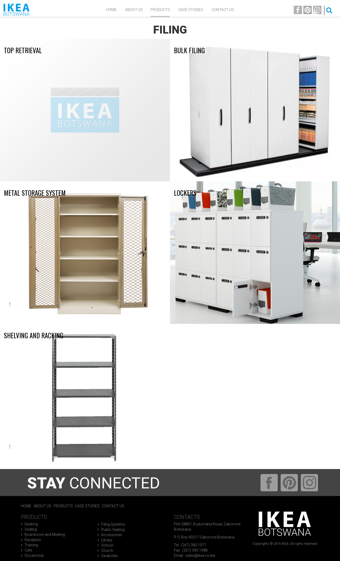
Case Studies (190, 10)
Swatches (109, 556)
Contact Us (223, 10)
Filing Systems (113, 524)
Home (111, 10)
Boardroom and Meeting (45, 534)
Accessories (111, 535)
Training (31, 545)
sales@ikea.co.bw (200, 555)
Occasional (34, 555)
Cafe (28, 550)
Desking (31, 524)
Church (107, 550)
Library (106, 540)
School (107, 545)
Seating (31, 529)
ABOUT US (134, 10)
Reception (33, 540)
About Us (42, 506)
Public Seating (112, 529)
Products (160, 10)
